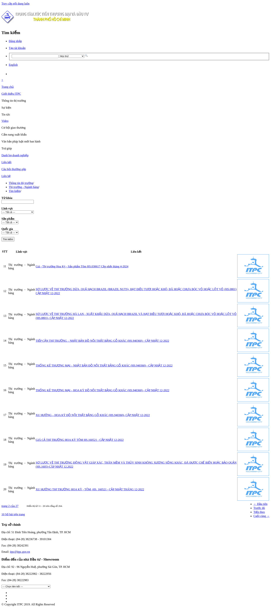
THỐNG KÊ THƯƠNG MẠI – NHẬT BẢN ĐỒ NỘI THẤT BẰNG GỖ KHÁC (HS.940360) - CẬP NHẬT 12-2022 (104, 365)
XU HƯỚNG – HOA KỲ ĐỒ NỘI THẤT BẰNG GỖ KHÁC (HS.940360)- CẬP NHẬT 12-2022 (93, 415)
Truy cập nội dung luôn (15, 3)
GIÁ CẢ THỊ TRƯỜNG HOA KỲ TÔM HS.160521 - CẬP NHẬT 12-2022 (80, 439)
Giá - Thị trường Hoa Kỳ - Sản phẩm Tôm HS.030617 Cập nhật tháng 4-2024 (82, 266)
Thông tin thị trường (21, 183)
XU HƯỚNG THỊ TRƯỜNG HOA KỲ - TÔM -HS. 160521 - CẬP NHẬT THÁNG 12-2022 (90, 489)
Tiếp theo (259, 512)
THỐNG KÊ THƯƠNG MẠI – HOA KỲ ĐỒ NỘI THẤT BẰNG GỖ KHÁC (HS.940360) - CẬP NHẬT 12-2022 (102, 390)
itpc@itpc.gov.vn (20, 551)
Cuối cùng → (261, 516)
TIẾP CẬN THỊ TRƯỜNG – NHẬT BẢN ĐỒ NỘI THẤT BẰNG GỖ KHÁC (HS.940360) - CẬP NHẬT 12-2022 (102, 340)
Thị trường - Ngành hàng (24, 187)
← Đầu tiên (260, 504)
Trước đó (259, 508)
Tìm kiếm (15, 191)
